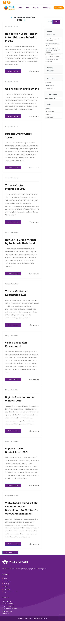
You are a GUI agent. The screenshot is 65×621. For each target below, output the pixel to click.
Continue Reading (13, 71)
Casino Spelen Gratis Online (22, 89)
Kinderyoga (47, 8)
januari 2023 (49, 88)
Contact (58, 8)
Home (20, 8)
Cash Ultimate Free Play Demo (52, 44)
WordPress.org (49, 117)
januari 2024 (49, 82)
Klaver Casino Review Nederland (51, 60)
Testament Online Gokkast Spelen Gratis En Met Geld (53, 56)
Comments (35, 71)
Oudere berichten (10, 552)
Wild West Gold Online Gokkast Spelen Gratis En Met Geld (52, 50)
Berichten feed (49, 111)
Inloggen (48, 108)
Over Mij (36, 8)
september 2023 (50, 85)
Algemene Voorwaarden (11, 592)
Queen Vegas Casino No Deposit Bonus (52, 40)
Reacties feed (49, 114)
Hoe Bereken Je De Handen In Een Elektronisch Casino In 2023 (21, 37)
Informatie (7, 589)
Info (27, 8)
